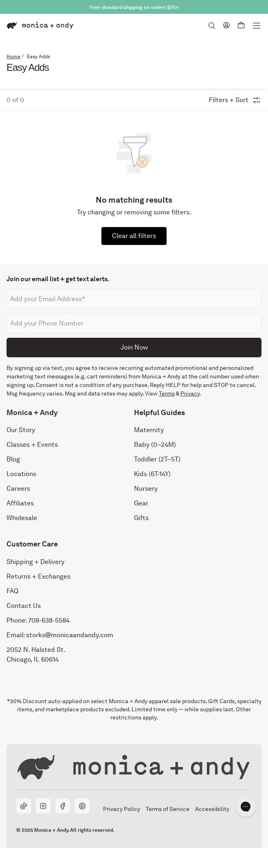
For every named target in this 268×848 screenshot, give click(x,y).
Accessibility (212, 808)
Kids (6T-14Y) (152, 474)
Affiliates (20, 503)
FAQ (12, 590)
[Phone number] (134, 323)
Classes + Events (32, 444)
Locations (21, 474)
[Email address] (134, 298)
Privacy (190, 393)
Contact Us (24, 605)
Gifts (141, 518)
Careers (18, 488)
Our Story (21, 430)
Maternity (149, 430)
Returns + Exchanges (38, 576)
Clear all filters (134, 236)
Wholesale (22, 518)
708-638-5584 (49, 620)
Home (13, 56)
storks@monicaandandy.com (69, 634)
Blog (13, 459)
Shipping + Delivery (35, 561)
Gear (141, 503)
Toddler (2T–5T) (157, 459)
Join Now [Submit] (134, 347)
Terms (167, 393)
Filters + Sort (235, 100)
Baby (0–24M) (155, 444)
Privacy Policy (121, 808)
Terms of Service (167, 808)
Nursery (146, 488)
